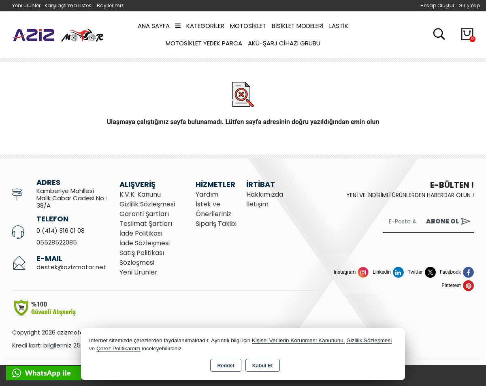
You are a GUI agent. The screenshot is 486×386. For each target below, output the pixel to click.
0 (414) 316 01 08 (60, 230)
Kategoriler (199, 25)
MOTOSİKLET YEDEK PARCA (204, 43)
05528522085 (56, 242)
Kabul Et (262, 366)
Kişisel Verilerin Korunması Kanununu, (298, 340)
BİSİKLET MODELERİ (298, 25)
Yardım (207, 194)
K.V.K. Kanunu (140, 194)
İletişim (257, 204)
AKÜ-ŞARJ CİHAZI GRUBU (284, 43)
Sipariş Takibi (216, 223)
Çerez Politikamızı (118, 348)
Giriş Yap (469, 5)
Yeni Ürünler (138, 272)
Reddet (225, 366)
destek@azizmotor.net (71, 267)
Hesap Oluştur (437, 5)
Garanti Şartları (144, 214)
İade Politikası (140, 233)
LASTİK (338, 25)
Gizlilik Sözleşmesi (147, 204)
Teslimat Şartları (145, 223)
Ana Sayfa (154, 25)
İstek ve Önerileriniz (213, 209)
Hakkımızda (264, 194)
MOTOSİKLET (248, 25)
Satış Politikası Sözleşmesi (141, 257)
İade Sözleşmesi (144, 243)
